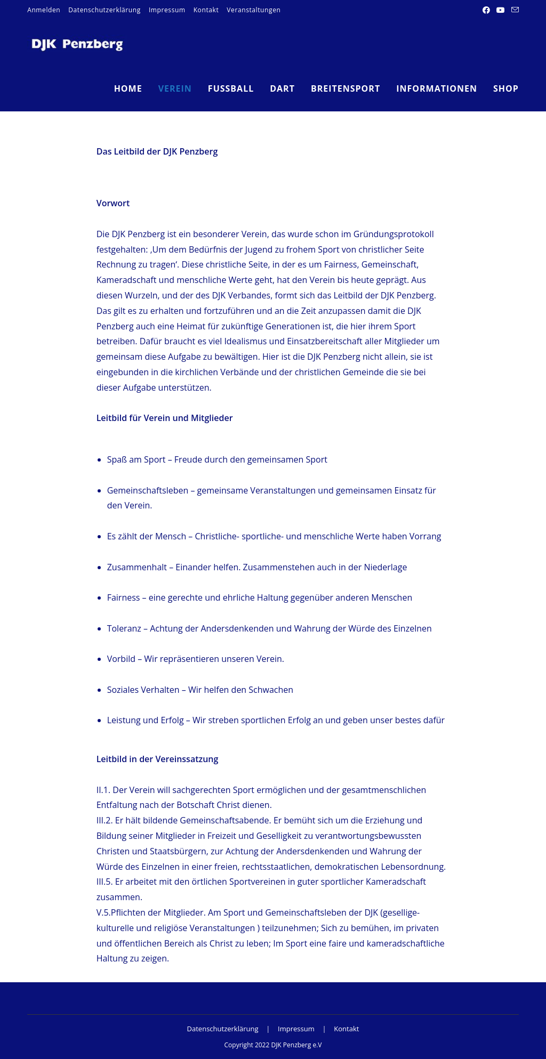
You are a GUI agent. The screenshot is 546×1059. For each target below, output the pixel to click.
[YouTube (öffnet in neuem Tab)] (500, 10)
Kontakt (206, 9)
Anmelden (43, 9)
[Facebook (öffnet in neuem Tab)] (486, 10)
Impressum (167, 9)
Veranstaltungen (253, 9)
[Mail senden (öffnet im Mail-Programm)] (513, 10)
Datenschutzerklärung (104, 9)
